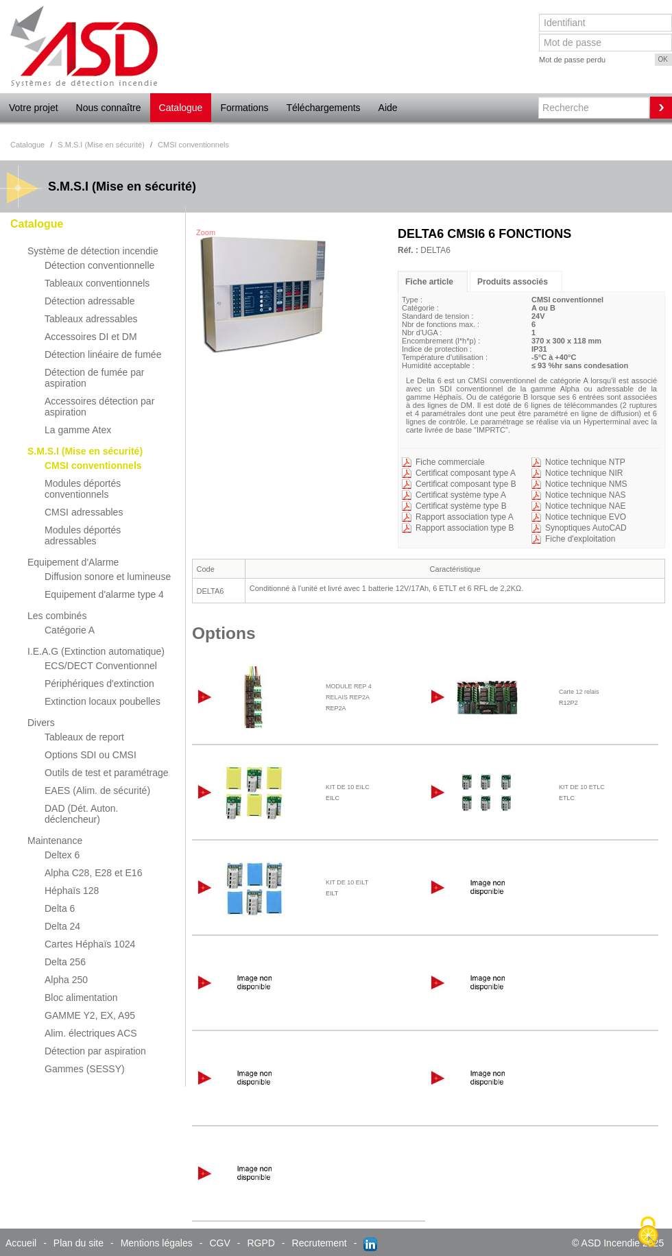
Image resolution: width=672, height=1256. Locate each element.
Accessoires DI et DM (91, 336)
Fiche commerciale (450, 462)
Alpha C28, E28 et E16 (93, 872)
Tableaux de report (84, 737)
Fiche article (429, 282)
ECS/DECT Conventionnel (101, 665)
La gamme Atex (78, 429)
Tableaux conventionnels (97, 283)
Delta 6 (60, 908)
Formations (244, 107)
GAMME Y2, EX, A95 (90, 1015)
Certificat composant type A (466, 473)
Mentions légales (157, 1242)
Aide (388, 107)
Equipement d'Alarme (73, 562)
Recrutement (319, 1242)
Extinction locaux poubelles (102, 701)
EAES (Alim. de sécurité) (97, 790)
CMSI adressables (84, 512)
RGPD (260, 1242)
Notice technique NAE (585, 506)
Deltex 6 (62, 854)
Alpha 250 (66, 979)
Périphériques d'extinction (99, 683)
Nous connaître (108, 107)
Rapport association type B (465, 528)
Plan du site (78, 1242)
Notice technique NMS (586, 484)
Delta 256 (65, 961)
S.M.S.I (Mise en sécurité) (85, 451)
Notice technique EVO (585, 517)
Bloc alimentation (81, 997)
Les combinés (56, 615)
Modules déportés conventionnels (83, 489)
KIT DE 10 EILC (348, 787)
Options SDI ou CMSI (90, 754)
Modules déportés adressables (83, 535)
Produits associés (512, 282)
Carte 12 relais (579, 691)
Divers (41, 722)
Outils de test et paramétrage (107, 772)
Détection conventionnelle (99, 265)
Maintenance (54, 840)
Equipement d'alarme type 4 (104, 594)
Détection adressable (90, 300)
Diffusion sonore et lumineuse (108, 576)
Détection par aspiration (95, 1051)
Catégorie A (70, 630)
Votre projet (33, 107)
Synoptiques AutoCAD (586, 528)
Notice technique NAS (585, 495)
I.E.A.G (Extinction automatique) (96, 651)
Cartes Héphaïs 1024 (90, 944)
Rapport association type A (465, 517)
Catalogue (181, 107)
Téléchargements (323, 107)
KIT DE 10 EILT (347, 882)
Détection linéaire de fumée (103, 354)
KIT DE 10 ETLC (582, 787)
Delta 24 (62, 926)
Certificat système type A (461, 495)
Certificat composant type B (466, 484)
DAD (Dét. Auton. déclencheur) (81, 814)
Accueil (20, 1242)
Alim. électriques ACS (91, 1033)
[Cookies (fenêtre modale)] (648, 1232)
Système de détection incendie (92, 250)
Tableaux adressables (91, 318)
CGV (219, 1242)
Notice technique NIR (584, 473)
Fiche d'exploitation (580, 539)
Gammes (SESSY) (85, 1068)
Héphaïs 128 (72, 890)
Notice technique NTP (585, 462)
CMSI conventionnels (93, 465)
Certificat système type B (461, 506)
